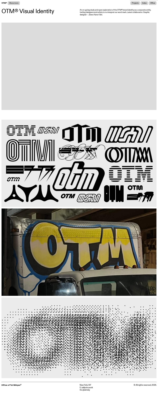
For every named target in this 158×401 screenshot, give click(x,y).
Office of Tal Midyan (11, 385)
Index (144, 3)
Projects (135, 3)
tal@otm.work (87, 387)
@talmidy (86, 390)
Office (152, 3)
